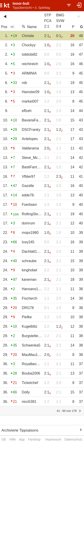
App (22, 439)
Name (29, 27)
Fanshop (34, 439)
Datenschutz (73, 439)
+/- (12, 27)
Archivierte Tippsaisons (19, 430)
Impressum (53, 439)
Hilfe (12, 439)
